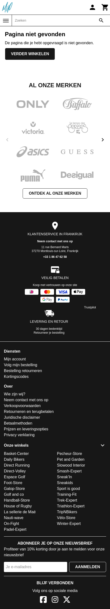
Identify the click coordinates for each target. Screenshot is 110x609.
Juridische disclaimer (22, 417)
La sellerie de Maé (20, 512)
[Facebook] (43, 600)
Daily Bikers (14, 459)
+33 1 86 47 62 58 (55, 257)
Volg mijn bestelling (20, 365)
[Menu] (6, 20)
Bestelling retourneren (23, 371)
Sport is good (68, 489)
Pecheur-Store (69, 454)
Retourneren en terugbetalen (29, 411)
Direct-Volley (15, 471)
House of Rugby (18, 506)
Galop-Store (14, 489)
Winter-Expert (69, 524)
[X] (67, 600)
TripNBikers (67, 512)
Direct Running (17, 465)
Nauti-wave (13, 518)
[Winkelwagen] (105, 7)
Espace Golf (14, 477)
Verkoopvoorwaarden (22, 406)
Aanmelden (87, 567)
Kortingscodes (16, 376)
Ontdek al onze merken (55, 193)
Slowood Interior (71, 465)
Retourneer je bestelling (49, 332)
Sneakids (65, 483)
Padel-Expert (15, 529)
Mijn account (15, 359)
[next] (102, 139)
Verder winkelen (30, 54)
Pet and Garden (70, 459)
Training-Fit (66, 494)
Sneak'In (64, 477)
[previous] (7, 139)
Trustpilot (90, 307)
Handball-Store (17, 500)
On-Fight (11, 524)
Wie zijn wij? (14, 394)
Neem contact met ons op (55, 241)
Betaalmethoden (18, 423)
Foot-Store (13, 483)
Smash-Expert (69, 471)
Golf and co (14, 494)
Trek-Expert (67, 500)
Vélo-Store (66, 518)
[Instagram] (55, 600)
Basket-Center (16, 454)
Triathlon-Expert (70, 506)
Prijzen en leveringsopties (26, 429)
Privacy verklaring (19, 435)
